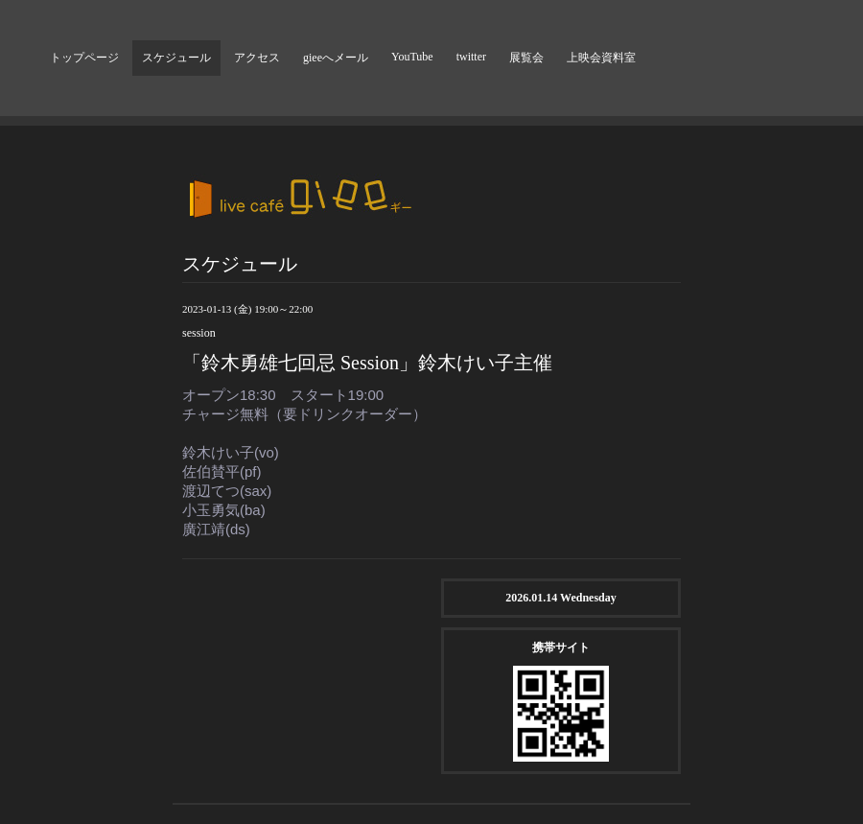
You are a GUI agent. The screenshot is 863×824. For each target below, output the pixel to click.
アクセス (257, 57)
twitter (471, 56)
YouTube (412, 56)
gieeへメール (335, 57)
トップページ (84, 57)
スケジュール (176, 57)
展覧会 (526, 57)
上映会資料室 (601, 57)
